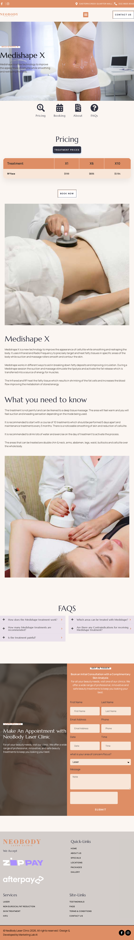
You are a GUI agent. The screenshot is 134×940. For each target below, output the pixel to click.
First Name (76, 702)
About (78, 115)
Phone (105, 719)
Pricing (41, 115)
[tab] (67, 149)
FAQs (94, 115)
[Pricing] (41, 108)
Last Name (107, 702)
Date (73, 737)
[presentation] (94, 798)
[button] (85, 14)
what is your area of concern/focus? (90, 754)
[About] (78, 108)
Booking (60, 115)
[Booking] (60, 108)
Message (75, 769)
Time (104, 737)
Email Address (78, 719)
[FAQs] (94, 108)
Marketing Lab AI (28, 934)
